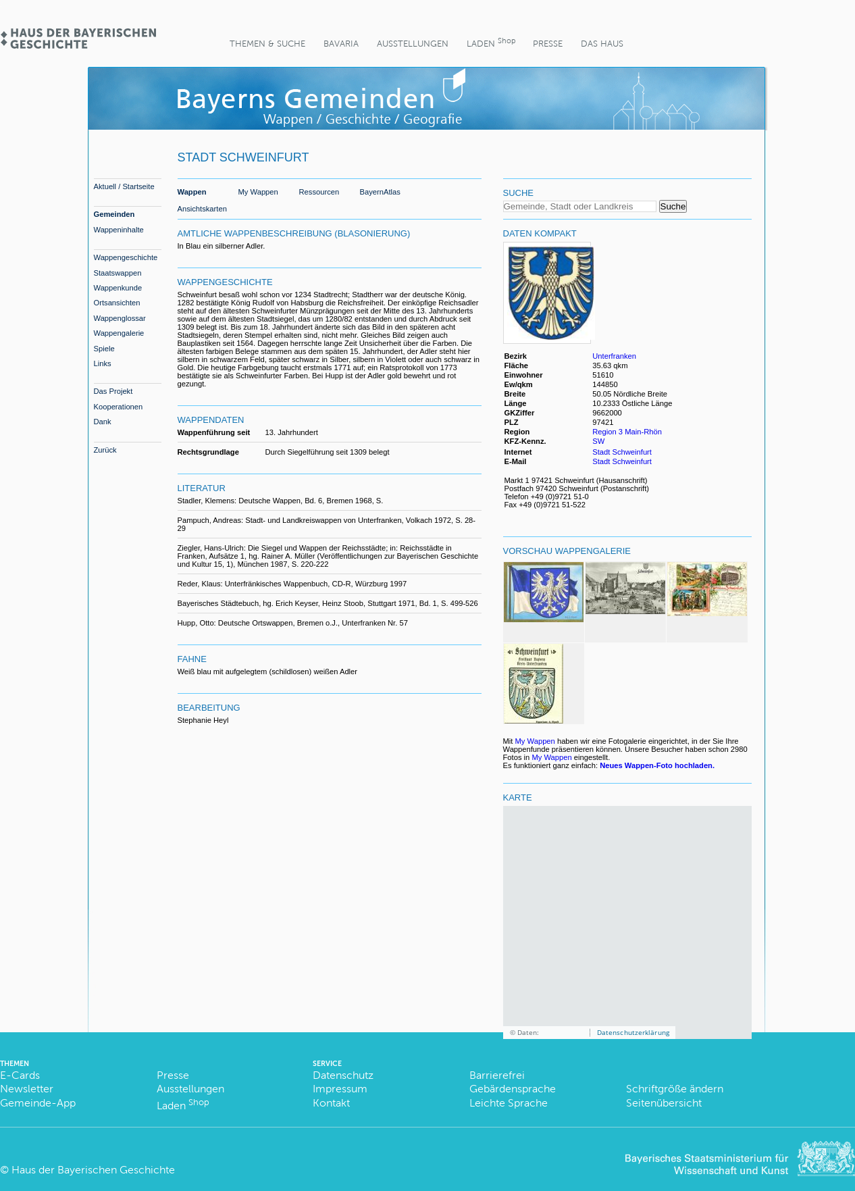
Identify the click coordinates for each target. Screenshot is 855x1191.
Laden (491, 42)
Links (102, 363)
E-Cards (20, 1075)
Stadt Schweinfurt (622, 452)
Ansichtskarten (202, 209)
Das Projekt (113, 391)
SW (598, 441)
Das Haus (602, 44)
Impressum (340, 1088)
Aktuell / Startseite (124, 186)
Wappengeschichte (126, 257)
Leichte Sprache (508, 1103)
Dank (102, 421)
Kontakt (331, 1103)
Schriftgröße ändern (674, 1088)
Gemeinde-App (38, 1103)
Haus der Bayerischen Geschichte (93, 1169)
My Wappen (258, 192)
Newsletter (26, 1088)
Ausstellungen (412, 44)
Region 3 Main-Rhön (627, 432)
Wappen (192, 192)
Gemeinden (114, 214)
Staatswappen (118, 273)
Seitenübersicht (664, 1103)
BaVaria (341, 44)
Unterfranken (614, 356)
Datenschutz (343, 1075)
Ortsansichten (117, 303)
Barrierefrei (497, 1075)
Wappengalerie (119, 333)
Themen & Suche (267, 44)
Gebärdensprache (512, 1088)
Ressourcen (319, 192)
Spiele (104, 349)
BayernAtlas (380, 192)
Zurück (105, 450)
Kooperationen (118, 407)
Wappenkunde (118, 288)
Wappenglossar (120, 318)
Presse (548, 44)
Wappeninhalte (119, 230)
